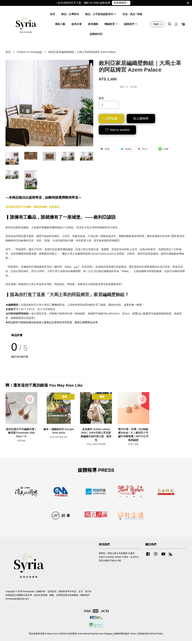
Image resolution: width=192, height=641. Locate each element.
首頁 (52, 14)
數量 (101, 98)
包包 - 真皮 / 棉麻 (132, 14)
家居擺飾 (93, 24)
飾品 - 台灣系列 (70, 14)
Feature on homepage (29, 51)
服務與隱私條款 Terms (125, 633)
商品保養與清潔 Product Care (43, 633)
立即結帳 (111, 118)
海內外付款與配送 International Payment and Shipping (86, 633)
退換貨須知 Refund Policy (150, 633)
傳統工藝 (60, 24)
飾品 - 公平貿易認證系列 (100, 14)
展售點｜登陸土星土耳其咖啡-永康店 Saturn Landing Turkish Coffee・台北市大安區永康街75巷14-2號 (119, 557)
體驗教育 (111, 24)
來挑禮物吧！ (121, 2)
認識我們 (130, 24)
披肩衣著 (76, 24)
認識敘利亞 (96, 33)
